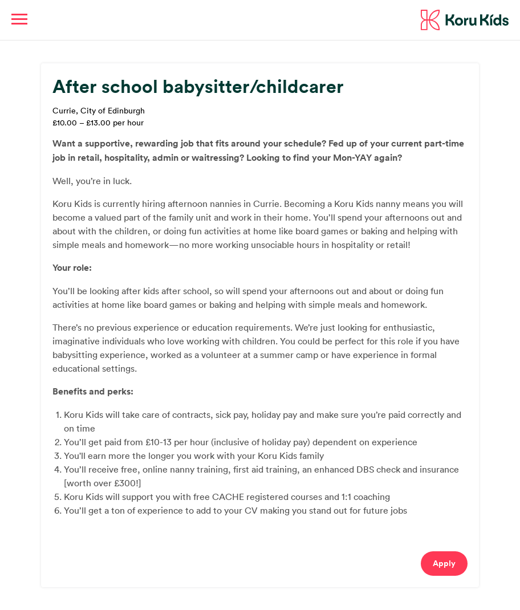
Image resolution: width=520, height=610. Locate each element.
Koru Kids (465, 20)
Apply (444, 563)
